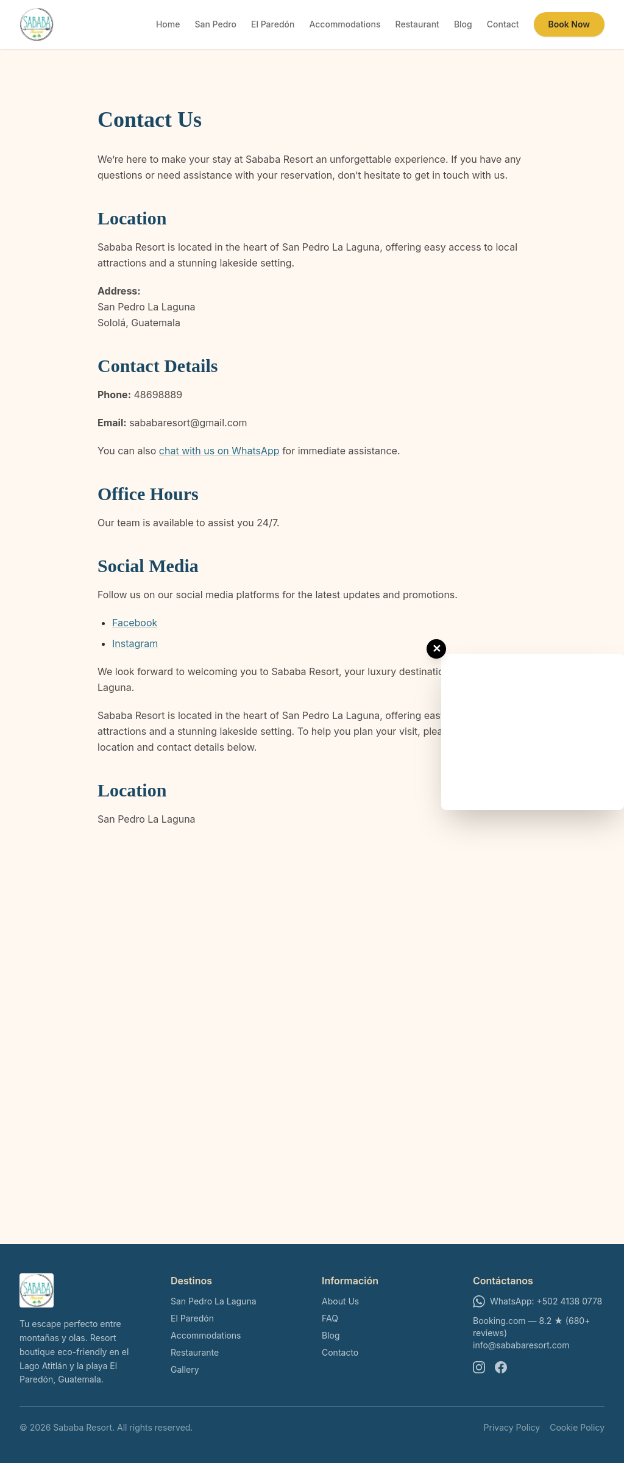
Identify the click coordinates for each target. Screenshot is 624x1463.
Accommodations (344, 24)
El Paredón (272, 24)
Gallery (185, 1369)
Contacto (340, 1352)
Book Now (569, 24)
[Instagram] (479, 1367)
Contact (503, 24)
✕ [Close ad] (436, 648)
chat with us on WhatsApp (219, 451)
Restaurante (195, 1352)
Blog (463, 24)
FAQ (330, 1318)
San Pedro (215, 24)
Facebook (134, 623)
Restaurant (417, 24)
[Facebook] (501, 1367)
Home (168, 24)
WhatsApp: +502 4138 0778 (537, 1301)
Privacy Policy (512, 1427)
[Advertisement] (532, 730)
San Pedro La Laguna (214, 1301)
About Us (340, 1301)
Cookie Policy (577, 1427)
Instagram (135, 643)
